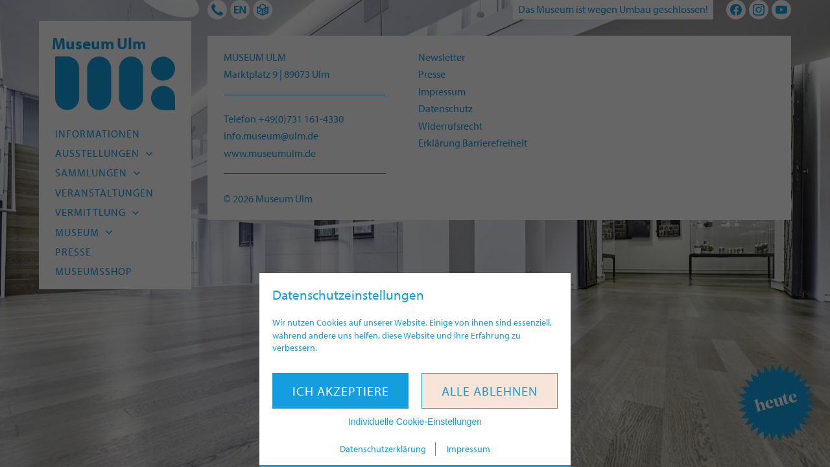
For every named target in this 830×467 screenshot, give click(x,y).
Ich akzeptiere (340, 391)
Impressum (468, 449)
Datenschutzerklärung (383, 449)
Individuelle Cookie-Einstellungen (415, 421)
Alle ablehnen (490, 391)
